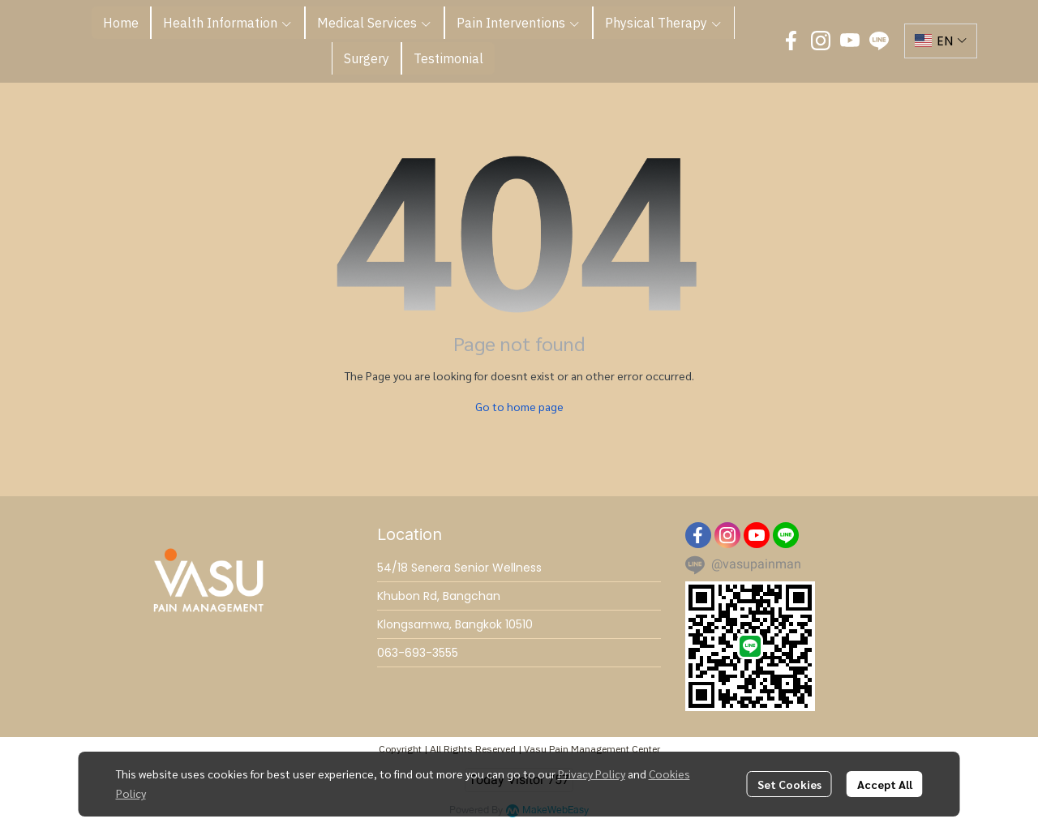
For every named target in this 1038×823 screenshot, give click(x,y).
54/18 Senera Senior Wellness (459, 567)
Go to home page (519, 406)
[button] (940, 41)
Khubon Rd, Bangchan (438, 596)
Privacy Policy (591, 773)
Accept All (884, 784)
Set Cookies (789, 784)
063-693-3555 (417, 653)
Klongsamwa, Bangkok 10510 (455, 624)
